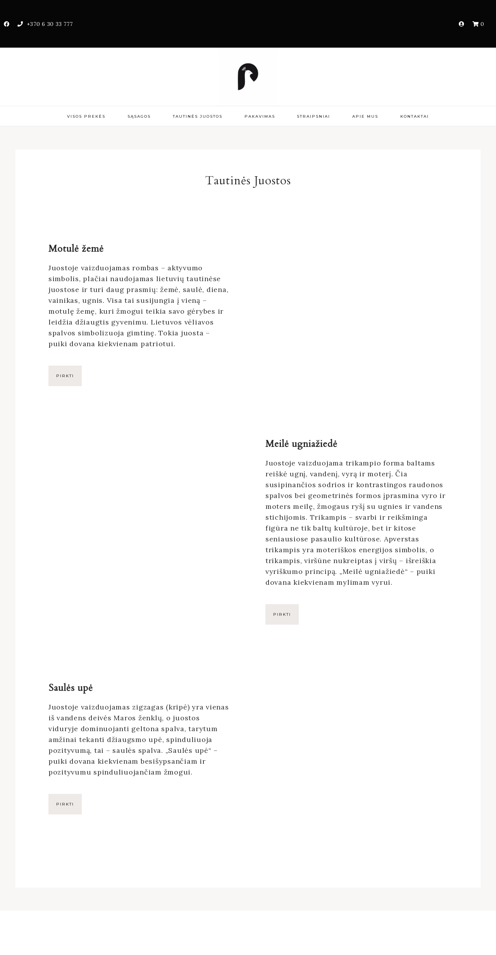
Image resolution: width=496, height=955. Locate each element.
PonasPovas (248, 77)
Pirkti (65, 375)
